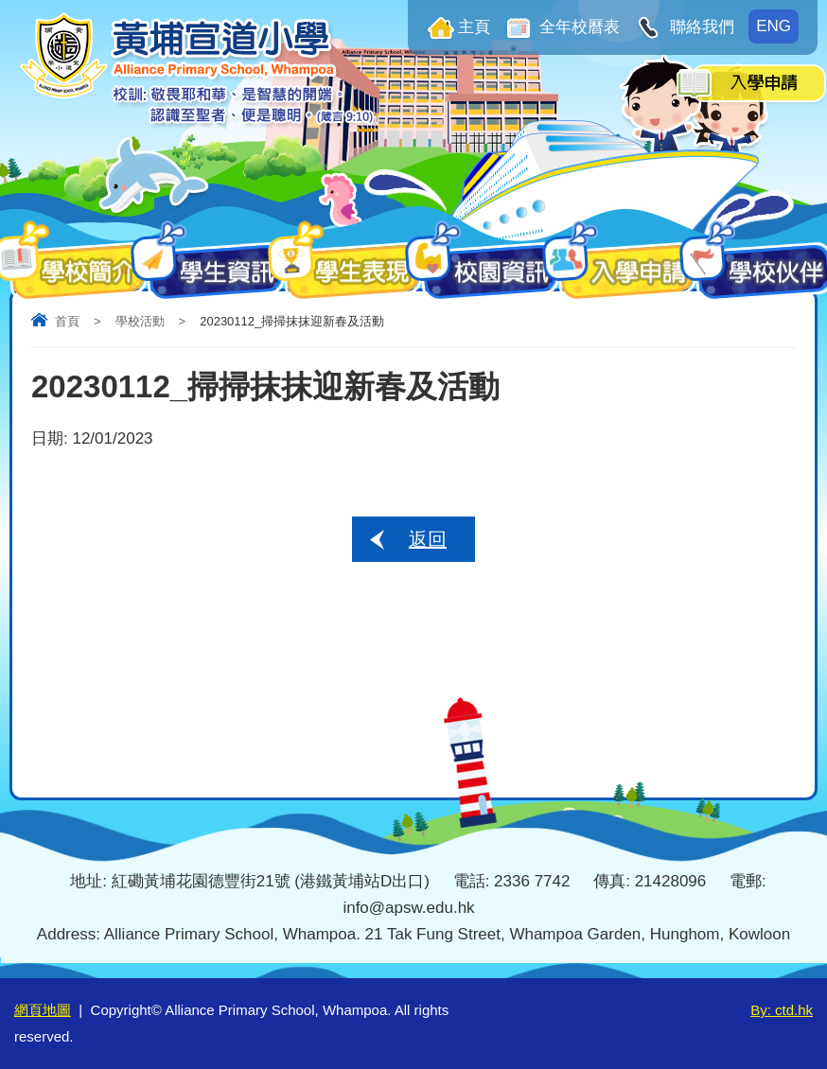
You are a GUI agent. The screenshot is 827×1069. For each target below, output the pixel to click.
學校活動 (140, 321)
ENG (773, 26)
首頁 (67, 321)
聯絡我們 (699, 27)
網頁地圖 (42, 1010)
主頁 (474, 27)
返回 (428, 539)
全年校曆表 (578, 27)
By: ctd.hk (781, 1010)
